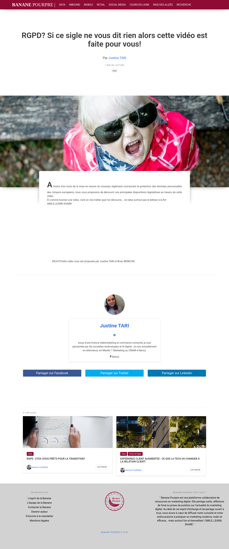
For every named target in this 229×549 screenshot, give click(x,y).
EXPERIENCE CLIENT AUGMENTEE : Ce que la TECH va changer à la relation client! (160, 460)
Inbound (74, 4)
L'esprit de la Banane (39, 498)
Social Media (117, 4)
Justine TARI (117, 58)
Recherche (184, 4)
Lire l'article (102, 467)
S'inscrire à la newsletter (39, 516)
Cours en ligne (139, 4)
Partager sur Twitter (114, 373)
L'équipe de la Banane (39, 502)
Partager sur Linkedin (177, 373)
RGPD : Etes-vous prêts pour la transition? (56, 458)
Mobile (88, 4)
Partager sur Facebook (52, 373)
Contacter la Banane (39, 507)
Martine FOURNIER (40, 467)
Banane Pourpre (110, 532)
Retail (101, 4)
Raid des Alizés (163, 4)
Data (62, 4)
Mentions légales (39, 520)
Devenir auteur (39, 511)
